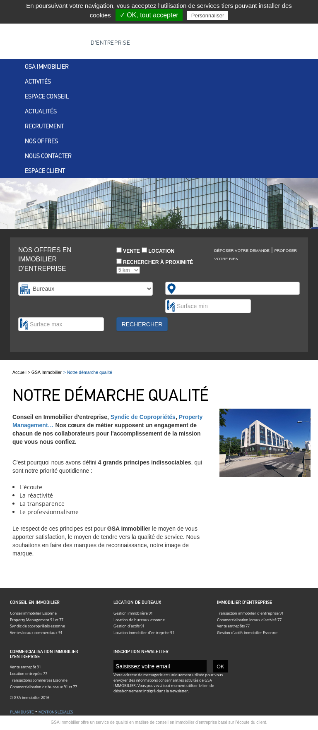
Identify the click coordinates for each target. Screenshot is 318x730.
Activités (38, 81)
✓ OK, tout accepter (149, 15)
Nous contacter (48, 156)
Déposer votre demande (242, 250)
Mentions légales (56, 712)
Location (158, 250)
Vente (128, 250)
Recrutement (44, 126)
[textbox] (182, 288)
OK (220, 666)
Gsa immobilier (47, 66)
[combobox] (232, 288)
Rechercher (142, 324)
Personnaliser (207, 15)
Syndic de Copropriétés (143, 417)
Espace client (45, 171)
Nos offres (41, 141)
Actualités (41, 111)
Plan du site (22, 712)
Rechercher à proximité (154, 266)
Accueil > (21, 372)
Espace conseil (47, 96)
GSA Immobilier (46, 372)
